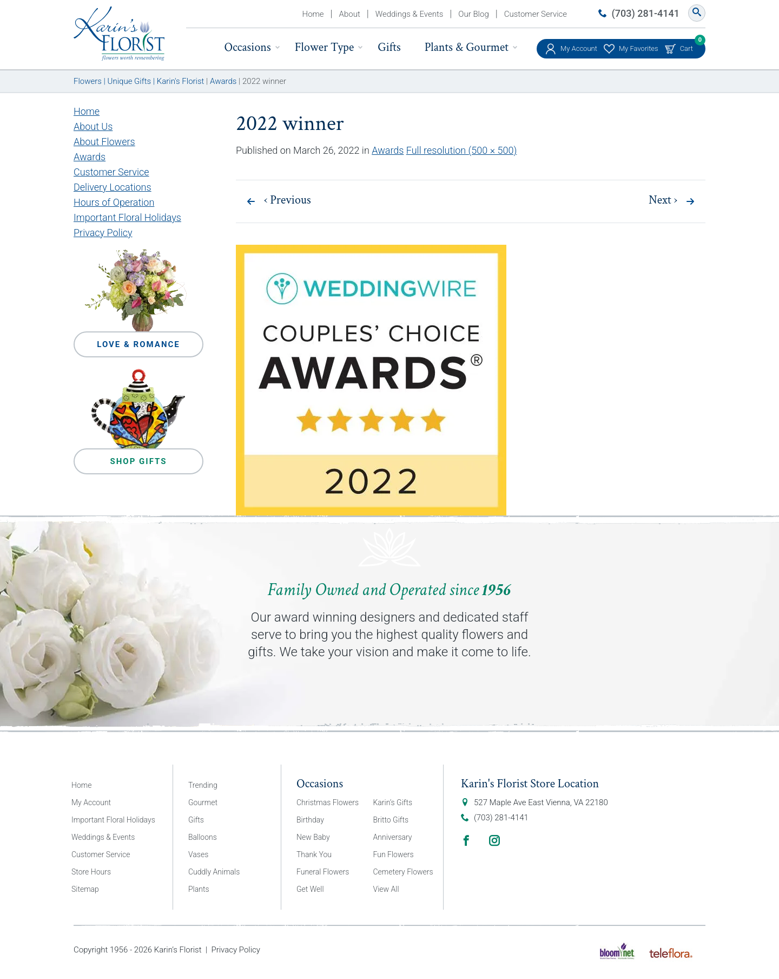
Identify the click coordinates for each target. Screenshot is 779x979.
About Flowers (104, 141)
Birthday (310, 819)
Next (663, 200)
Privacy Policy (103, 232)
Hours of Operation (114, 202)
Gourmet (202, 802)
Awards (388, 150)
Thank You (314, 854)
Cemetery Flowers (403, 871)
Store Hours (91, 871)
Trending (202, 785)
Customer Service (535, 14)
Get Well (310, 889)
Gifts (389, 47)
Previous (287, 200)
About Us (93, 126)
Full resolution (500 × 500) (461, 150)
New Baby (313, 837)
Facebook (466, 840)
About (349, 14)
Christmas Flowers (327, 802)
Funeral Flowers (322, 871)
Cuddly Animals (214, 871)
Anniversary (392, 837)
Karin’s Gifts (393, 802)
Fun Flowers (393, 854)
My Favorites (638, 48)
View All (386, 889)
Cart (686, 46)
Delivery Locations (112, 187)
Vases (198, 854)
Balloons (202, 837)
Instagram (494, 840)
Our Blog (473, 14)
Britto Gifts (391, 819)
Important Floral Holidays (127, 217)
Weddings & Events (409, 14)
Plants (198, 889)
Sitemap (85, 889)
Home (313, 14)
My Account (578, 48)
